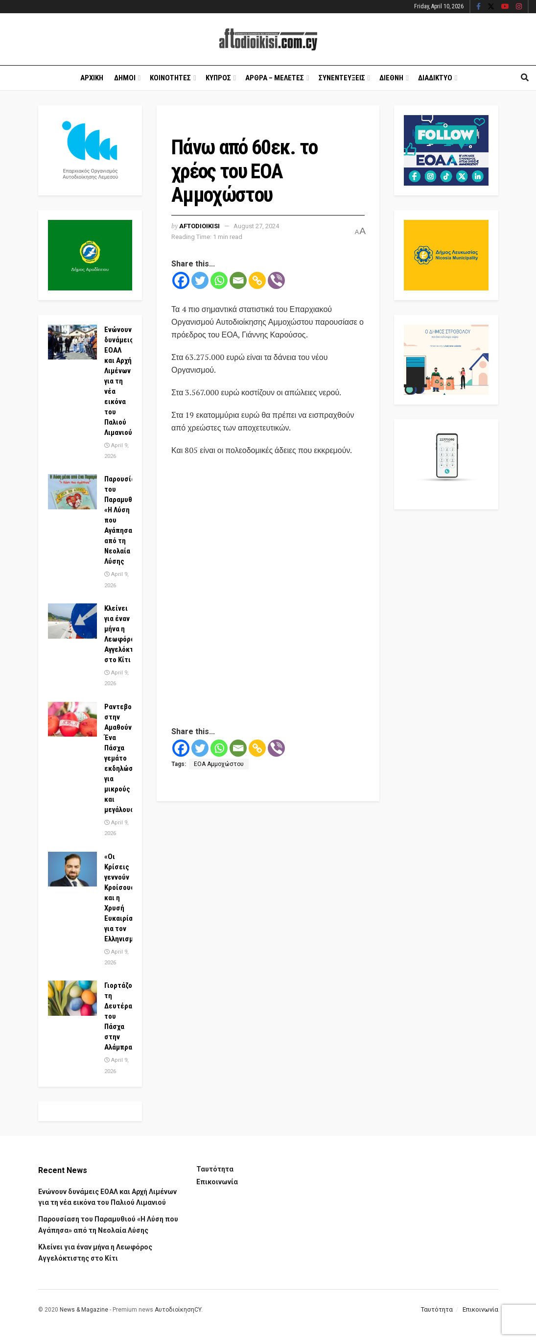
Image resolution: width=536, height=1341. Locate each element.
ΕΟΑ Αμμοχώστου (219, 764)
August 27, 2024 (256, 226)
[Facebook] (180, 280)
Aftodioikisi (199, 226)
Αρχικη (91, 77)
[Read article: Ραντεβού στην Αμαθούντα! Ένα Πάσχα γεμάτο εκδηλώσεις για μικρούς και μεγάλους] (72, 719)
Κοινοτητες (170, 77)
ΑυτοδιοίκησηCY (178, 1309)
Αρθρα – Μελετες (274, 77)
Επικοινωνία (217, 1182)
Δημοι (125, 77)
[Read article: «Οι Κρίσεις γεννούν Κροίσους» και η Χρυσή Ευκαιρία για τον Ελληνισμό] (72, 869)
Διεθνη (391, 77)
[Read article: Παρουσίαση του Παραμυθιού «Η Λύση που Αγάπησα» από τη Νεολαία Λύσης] (72, 491)
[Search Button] (525, 78)
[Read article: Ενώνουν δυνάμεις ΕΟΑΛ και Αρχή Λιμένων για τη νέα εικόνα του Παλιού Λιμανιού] (72, 342)
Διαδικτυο (435, 77)
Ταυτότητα (214, 1169)
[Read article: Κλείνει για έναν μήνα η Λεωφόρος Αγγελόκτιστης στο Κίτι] (72, 621)
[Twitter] (200, 280)
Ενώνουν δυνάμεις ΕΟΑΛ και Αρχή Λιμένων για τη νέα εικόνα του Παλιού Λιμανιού (119, 381)
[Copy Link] (257, 280)
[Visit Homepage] (268, 39)
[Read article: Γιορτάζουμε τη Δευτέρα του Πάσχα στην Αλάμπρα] (72, 998)
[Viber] (276, 280)
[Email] (238, 280)
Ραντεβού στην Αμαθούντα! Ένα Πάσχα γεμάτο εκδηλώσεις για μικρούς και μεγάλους (123, 758)
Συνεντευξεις (342, 77)
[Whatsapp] (219, 280)
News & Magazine (84, 1309)
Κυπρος (218, 77)
